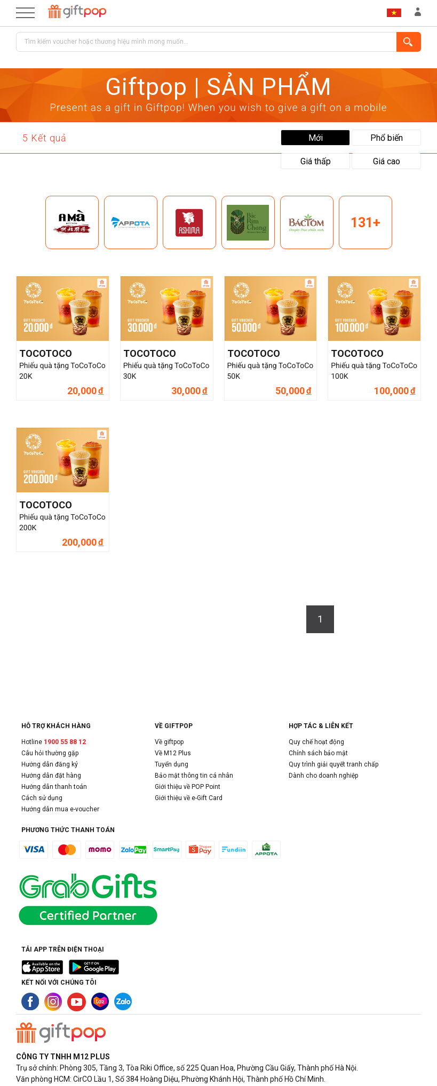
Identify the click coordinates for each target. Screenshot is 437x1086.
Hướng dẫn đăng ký (49, 764)
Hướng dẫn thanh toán (54, 786)
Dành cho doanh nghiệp (323, 775)
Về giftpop (169, 742)
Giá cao (386, 161)
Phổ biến (386, 138)
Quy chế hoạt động (316, 742)
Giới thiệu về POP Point (187, 786)
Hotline (53, 742)
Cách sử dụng (41, 798)
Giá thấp (315, 161)
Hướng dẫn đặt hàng (51, 775)
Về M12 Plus (173, 753)
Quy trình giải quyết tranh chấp (333, 764)
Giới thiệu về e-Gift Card (189, 798)
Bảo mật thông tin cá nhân (194, 775)
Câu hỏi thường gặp (49, 753)
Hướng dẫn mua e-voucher (60, 809)
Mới (315, 138)
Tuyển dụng (171, 764)
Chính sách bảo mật (318, 753)
